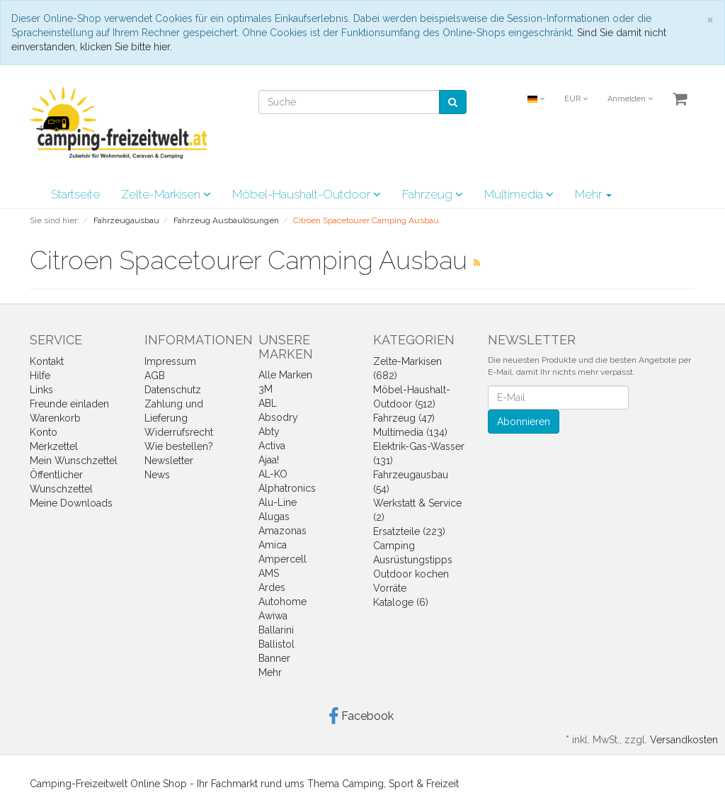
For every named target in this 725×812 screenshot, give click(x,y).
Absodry (278, 417)
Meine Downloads (71, 503)
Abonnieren (523, 421)
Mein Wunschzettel (74, 460)
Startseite (75, 194)
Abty (269, 431)
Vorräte (389, 588)
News (157, 474)
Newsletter (168, 460)
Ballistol (276, 644)
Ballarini (276, 630)
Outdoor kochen (411, 574)
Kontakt (47, 361)
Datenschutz (172, 389)
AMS (268, 573)
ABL (267, 403)
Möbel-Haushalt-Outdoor (306, 194)
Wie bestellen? (178, 446)
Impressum (170, 361)
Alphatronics (287, 488)
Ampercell (282, 559)
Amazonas (282, 530)
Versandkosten (684, 739)
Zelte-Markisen (166, 194)
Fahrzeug (432, 194)
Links (41, 389)
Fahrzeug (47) (404, 418)
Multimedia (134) (410, 432)
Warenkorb (55, 418)
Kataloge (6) (400, 602)
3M (265, 389)
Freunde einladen (69, 404)
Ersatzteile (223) (409, 531)
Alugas (274, 516)
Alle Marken (285, 374)
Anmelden (630, 98)
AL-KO (272, 474)
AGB (154, 375)
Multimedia (519, 194)
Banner (274, 658)
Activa (271, 445)
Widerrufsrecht (178, 432)
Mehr (593, 194)
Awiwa (272, 615)
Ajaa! (268, 460)
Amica (272, 545)
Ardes (271, 587)
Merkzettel (54, 446)
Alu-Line (277, 502)
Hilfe (40, 375)
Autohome (282, 601)
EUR (576, 98)
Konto (43, 432)
